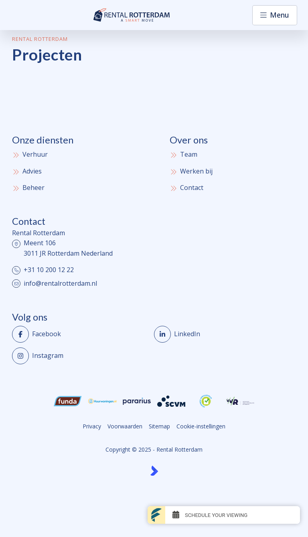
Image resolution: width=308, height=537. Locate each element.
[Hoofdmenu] (274, 15)
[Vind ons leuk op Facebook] (80, 334)
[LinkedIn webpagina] (222, 334)
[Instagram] (80, 355)
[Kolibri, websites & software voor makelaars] (154, 471)
